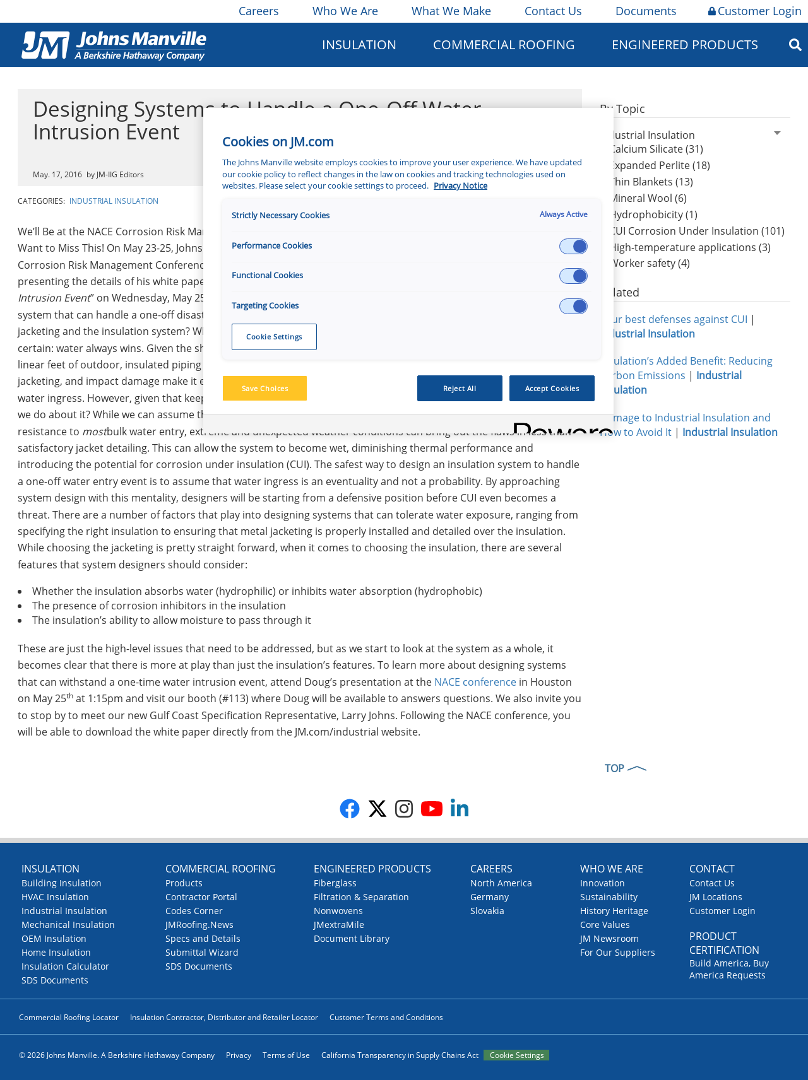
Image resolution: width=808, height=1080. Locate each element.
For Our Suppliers (617, 952)
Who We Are (344, 10)
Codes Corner (194, 911)
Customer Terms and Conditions (386, 1017)
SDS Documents (54, 980)
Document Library (351, 938)
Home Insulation (56, 952)
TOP (614, 768)
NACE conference (475, 682)
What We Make (450, 10)
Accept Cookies (552, 388)
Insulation (359, 44)
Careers (258, 10)
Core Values (605, 924)
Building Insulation (61, 883)
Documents (645, 10)
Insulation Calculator (65, 966)
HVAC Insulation (55, 897)
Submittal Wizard (202, 952)
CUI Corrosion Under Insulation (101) (697, 231)
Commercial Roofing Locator (69, 1017)
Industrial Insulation (113, 201)
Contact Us (552, 10)
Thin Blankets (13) (651, 182)
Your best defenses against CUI (673, 319)
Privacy (238, 1055)
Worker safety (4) (649, 263)
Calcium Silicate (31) (656, 149)
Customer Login (755, 10)
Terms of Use (286, 1055)
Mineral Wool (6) (648, 198)
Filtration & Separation (361, 897)
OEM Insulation (53, 938)
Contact (712, 869)
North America (501, 883)
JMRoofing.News (199, 924)
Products (184, 883)
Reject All (460, 388)
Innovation (602, 883)
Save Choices (265, 388)
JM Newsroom (609, 938)
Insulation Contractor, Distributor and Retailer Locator (224, 1017)
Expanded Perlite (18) (659, 165)
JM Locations (715, 897)
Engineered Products (685, 44)
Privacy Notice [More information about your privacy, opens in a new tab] (460, 185)
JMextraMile (339, 924)
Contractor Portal (201, 897)
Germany (489, 897)
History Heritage (614, 911)
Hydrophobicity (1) (653, 214)
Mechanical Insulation (68, 924)
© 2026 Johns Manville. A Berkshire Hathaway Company (117, 1055)
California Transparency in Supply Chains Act (399, 1055)
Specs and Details (203, 938)
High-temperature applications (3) (690, 247)
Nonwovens (338, 911)
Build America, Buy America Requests (729, 969)
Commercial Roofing (504, 44)
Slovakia (487, 911)
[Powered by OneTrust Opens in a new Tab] (559, 425)
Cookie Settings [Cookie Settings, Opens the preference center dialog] (274, 336)
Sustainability (609, 897)
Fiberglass (335, 883)
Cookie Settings (517, 1055)
